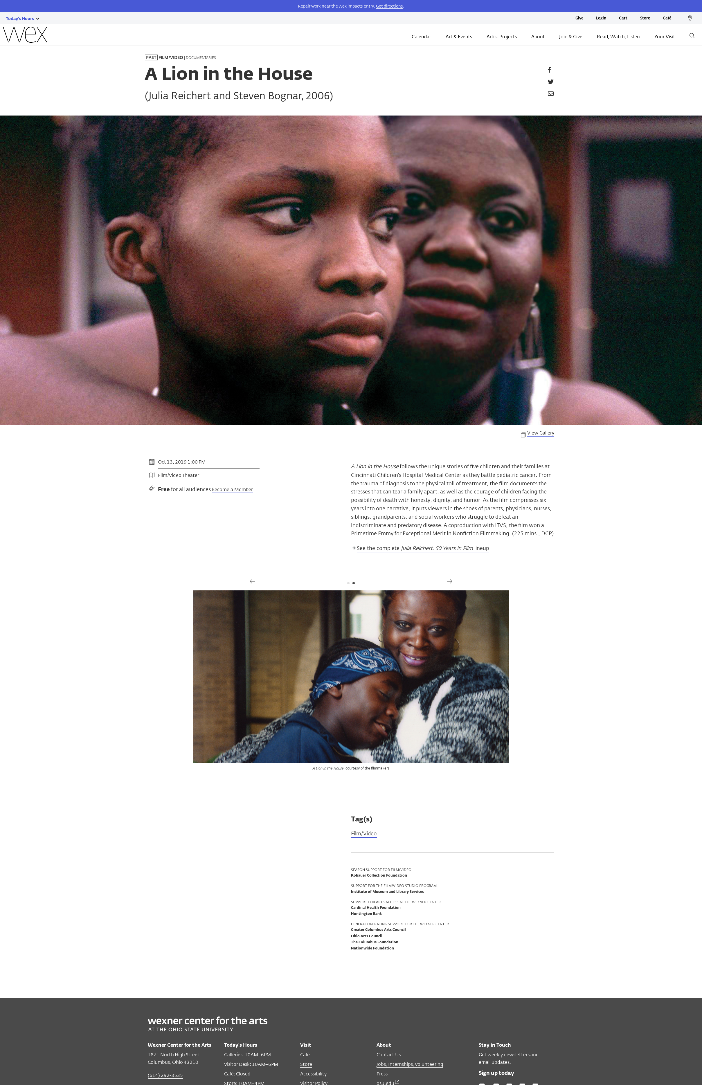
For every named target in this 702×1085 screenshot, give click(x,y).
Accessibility (313, 1074)
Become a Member (232, 489)
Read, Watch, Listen (618, 37)
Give (579, 18)
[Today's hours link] (20, 18)
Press (382, 1074)
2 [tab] (353, 583)
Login (601, 18)
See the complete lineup (423, 548)
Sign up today (497, 1073)
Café (667, 18)
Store (645, 18)
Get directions (389, 6)
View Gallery (540, 433)
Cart (623, 18)
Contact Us (389, 1055)
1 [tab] (348, 583)
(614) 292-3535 (165, 1076)
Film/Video (364, 833)
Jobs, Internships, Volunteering (410, 1064)
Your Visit (664, 37)
